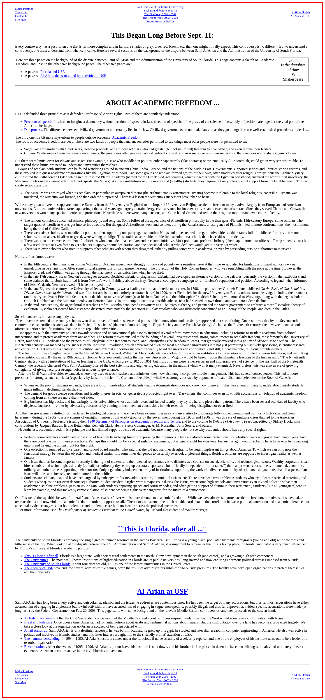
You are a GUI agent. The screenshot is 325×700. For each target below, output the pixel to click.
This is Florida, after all (41, 556)
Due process (33, 130)
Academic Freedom (126, 137)
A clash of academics (39, 618)
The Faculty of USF (38, 568)
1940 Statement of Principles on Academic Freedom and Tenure (134, 421)
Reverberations (35, 647)
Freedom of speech (38, 121)
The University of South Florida (47, 564)
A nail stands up (35, 630)
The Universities (36, 560)
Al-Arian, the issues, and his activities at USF (73, 76)
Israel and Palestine (38, 622)
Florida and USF (52, 72)
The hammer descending (42, 638)
